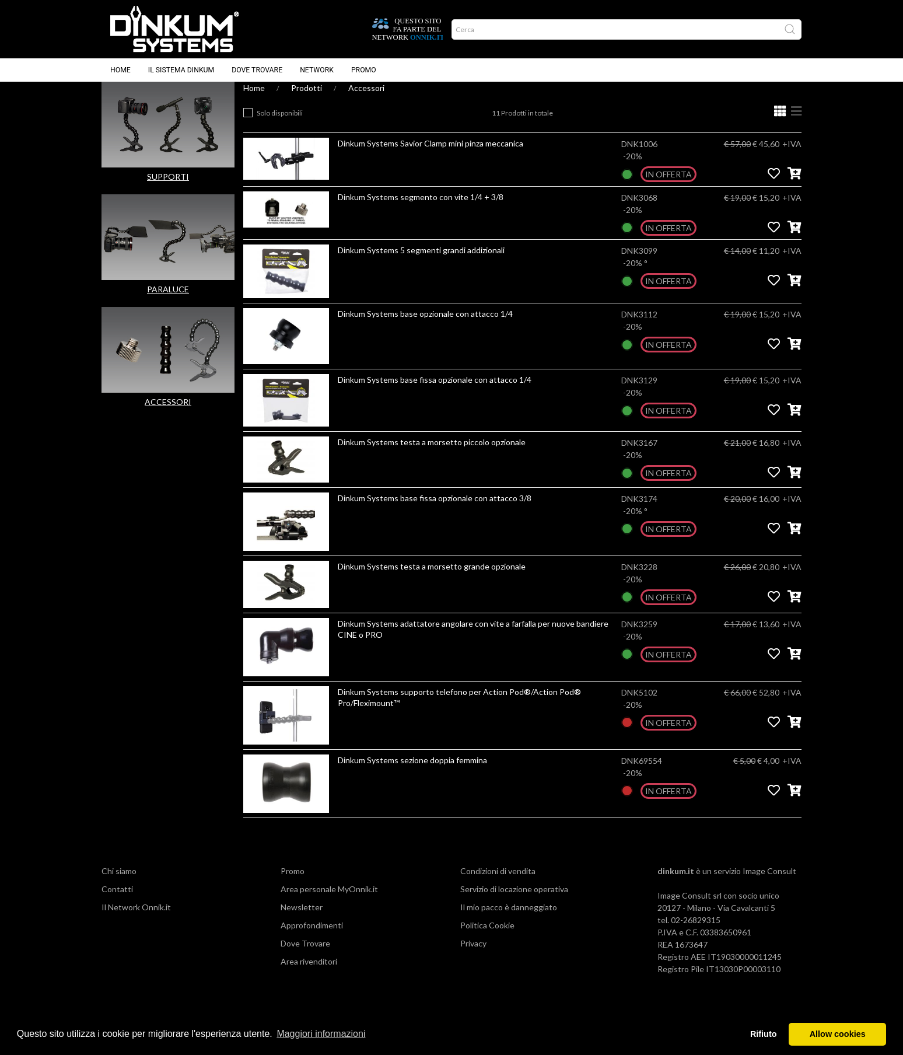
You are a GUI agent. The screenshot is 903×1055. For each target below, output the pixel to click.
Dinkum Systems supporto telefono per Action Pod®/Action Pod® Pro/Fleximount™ (459, 709)
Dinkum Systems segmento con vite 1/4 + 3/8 (420, 209)
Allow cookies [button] (838, 1034)
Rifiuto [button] (763, 1034)
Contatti (117, 901)
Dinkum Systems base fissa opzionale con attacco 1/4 (434, 391)
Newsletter (302, 919)
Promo (363, 70)
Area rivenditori (309, 973)
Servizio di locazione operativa (514, 901)
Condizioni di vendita (498, 883)
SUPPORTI (168, 188)
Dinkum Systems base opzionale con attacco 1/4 (425, 325)
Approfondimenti (312, 937)
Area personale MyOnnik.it (329, 901)
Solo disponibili (280, 124)
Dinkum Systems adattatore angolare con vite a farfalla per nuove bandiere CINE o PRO (473, 641)
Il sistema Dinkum (181, 70)
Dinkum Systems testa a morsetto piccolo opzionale (432, 454)
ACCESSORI (168, 413)
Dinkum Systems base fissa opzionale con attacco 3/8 (434, 510)
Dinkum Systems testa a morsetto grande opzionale (432, 578)
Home (120, 70)
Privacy (473, 955)
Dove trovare (257, 70)
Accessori (366, 99)
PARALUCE (168, 301)
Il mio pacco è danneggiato (508, 919)
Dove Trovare (305, 955)
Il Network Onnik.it (136, 919)
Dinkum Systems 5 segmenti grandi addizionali (421, 262)
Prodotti (306, 99)
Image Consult (769, 883)
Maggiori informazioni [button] (320, 1034)
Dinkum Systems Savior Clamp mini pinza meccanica (430, 155)
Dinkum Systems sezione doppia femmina (412, 772)
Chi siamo (119, 883)
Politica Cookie (487, 937)
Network (317, 70)
